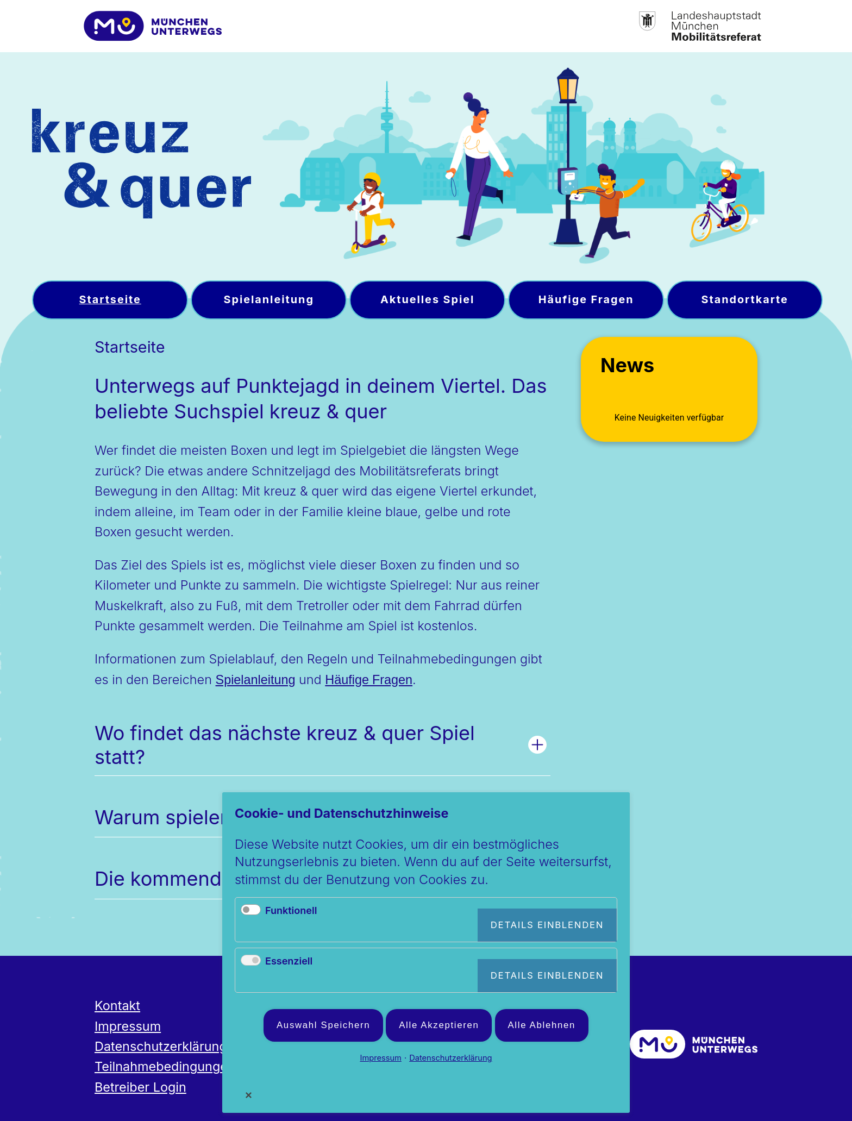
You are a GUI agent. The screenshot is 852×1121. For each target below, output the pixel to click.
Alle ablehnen (541, 1025)
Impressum (128, 1026)
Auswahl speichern (323, 1025)
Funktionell (291, 910)
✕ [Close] (249, 1095)
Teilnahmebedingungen (165, 1066)
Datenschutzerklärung (161, 1046)
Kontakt (117, 1005)
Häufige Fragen (368, 679)
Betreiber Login (140, 1087)
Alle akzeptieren (439, 1025)
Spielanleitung (256, 679)
